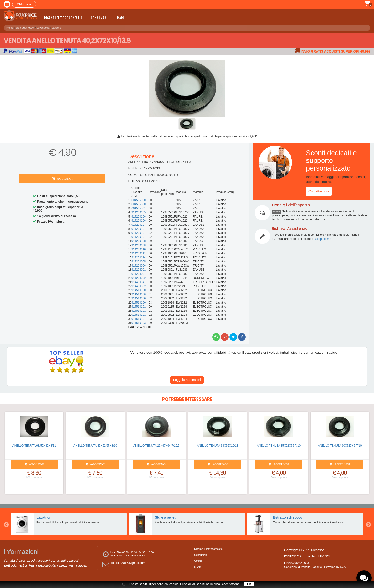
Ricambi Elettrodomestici (64, 18)
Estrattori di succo (287, 517)
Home (9, 26)
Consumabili (100, 18)
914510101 (138, 306)
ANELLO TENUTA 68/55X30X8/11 (34, 445)
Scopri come (323, 239)
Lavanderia (42, 26)
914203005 (138, 261)
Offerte (198, 560)
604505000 (138, 200)
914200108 (138, 241)
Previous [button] (6, 524)
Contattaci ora (318, 191)
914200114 (138, 257)
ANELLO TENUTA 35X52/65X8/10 (95, 445)
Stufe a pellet (165, 517)
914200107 (138, 224)
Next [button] (368, 524)
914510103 (138, 323)
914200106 (138, 216)
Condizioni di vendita (297, 567)
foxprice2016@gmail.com (123, 564)
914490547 (138, 282)
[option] (69, 524)
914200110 (138, 249)
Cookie (317, 567)
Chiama (24, 4)
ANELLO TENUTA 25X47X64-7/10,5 (156, 445)
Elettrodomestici (25, 26)
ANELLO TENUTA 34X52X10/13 (217, 445)
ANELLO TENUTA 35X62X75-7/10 (279, 445)
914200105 (138, 212)
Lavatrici (57, 26)
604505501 (138, 208)
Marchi (122, 18)
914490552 (138, 286)
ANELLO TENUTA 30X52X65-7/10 (340, 445)
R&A (343, 567)
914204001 (138, 269)
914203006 (138, 265)
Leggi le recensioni (187, 380)
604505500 (138, 204)
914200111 (138, 253)
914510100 (138, 290)
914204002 (138, 278)
